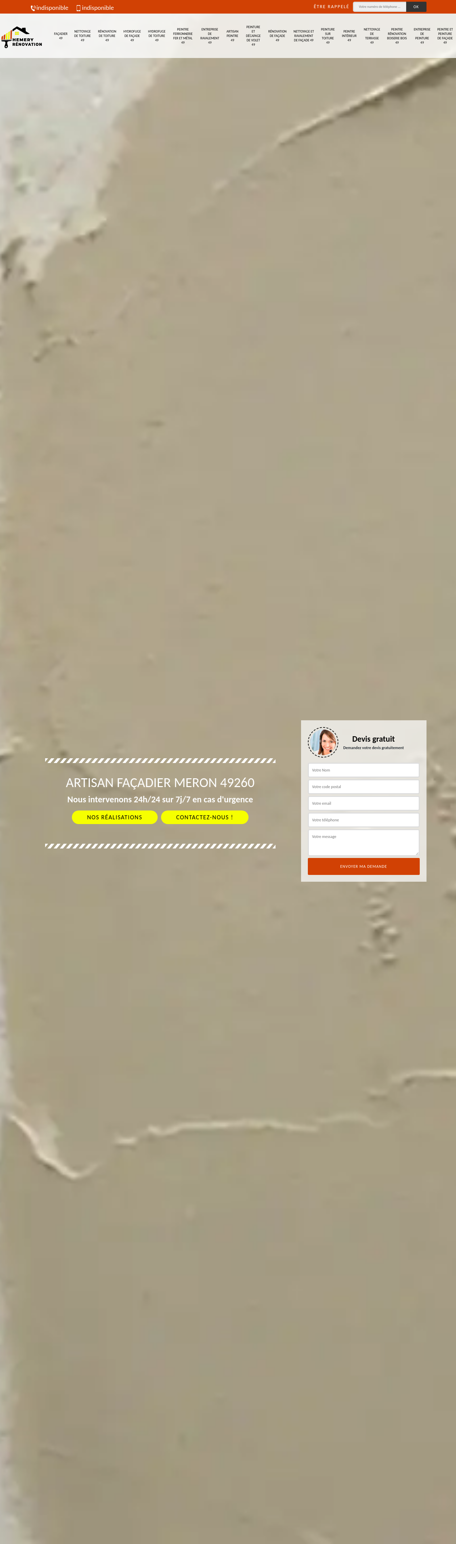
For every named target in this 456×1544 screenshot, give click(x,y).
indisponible (49, 8)
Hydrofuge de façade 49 (132, 35)
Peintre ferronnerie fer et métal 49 (183, 36)
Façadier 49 (60, 36)
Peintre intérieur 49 (349, 35)
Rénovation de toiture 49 (107, 35)
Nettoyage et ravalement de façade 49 (304, 35)
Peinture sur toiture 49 (328, 36)
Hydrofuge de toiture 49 (156, 35)
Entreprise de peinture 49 (422, 36)
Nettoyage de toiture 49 (82, 35)
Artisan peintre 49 (232, 35)
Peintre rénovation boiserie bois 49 (397, 36)
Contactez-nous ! (205, 817)
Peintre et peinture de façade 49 (445, 36)
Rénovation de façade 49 (277, 35)
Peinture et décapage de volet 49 (253, 36)
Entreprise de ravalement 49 (209, 36)
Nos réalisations (114, 817)
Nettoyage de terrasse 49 (372, 36)
